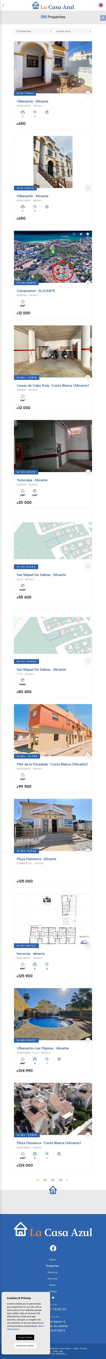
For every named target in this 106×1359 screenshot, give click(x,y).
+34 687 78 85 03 (53, 1306)
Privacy (83, 1348)
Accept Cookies (25, 1337)
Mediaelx (61, 1353)
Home (52, 1259)
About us (52, 1272)
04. (61, 1180)
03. (53, 1180)
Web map (58, 1351)
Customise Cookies (25, 1345)
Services (52, 1278)
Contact (52, 1291)
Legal (75, 1348)
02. (45, 1180)
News (52, 1285)
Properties (52, 1265)
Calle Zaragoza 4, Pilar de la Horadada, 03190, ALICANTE (53, 1323)
